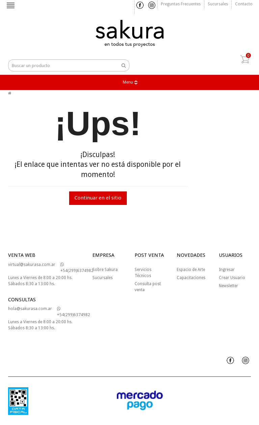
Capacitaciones (191, 277)
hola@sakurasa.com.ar (30, 308)
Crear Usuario (232, 277)
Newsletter (228, 285)
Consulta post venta (148, 286)
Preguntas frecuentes (181, 4)
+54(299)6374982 (76, 268)
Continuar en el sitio (98, 198)
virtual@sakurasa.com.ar (31, 264)
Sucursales (218, 4)
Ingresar (227, 269)
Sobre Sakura (105, 269)
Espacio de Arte (191, 269)
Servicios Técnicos (143, 272)
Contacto (244, 4)
